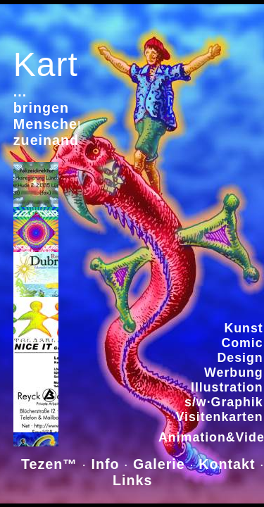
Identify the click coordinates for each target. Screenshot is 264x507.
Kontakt (227, 464)
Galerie (159, 464)
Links (135, 480)
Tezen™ (49, 464)
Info (105, 464)
